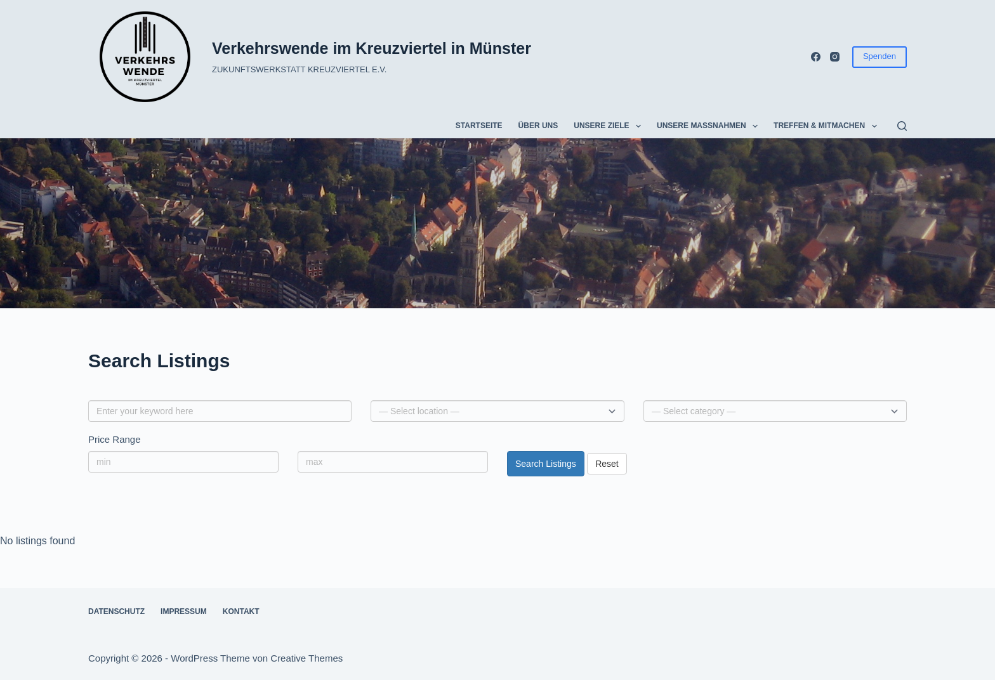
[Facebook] (815, 57)
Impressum (184, 611)
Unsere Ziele (610, 126)
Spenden (879, 56)
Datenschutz (116, 611)
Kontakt (241, 611)
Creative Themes (306, 658)
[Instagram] (835, 57)
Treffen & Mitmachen (827, 126)
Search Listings (545, 464)
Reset (607, 464)
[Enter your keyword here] (220, 411)
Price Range (114, 439)
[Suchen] (902, 126)
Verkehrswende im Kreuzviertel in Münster (371, 48)
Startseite (479, 125)
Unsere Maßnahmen (710, 126)
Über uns (538, 125)
